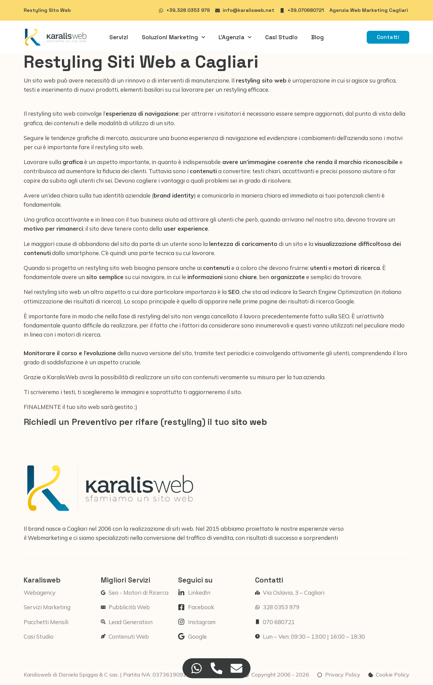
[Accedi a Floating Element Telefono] (217, 668)
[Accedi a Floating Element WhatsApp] (197, 668)
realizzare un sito (158, 377)
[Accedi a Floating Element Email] (237, 668)
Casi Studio (281, 37)
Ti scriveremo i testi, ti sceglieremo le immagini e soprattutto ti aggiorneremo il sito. (133, 391)
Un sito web (40, 80)
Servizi (118, 37)
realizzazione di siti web (161, 528)
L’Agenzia (235, 37)
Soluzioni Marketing (173, 37)
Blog (317, 37)
